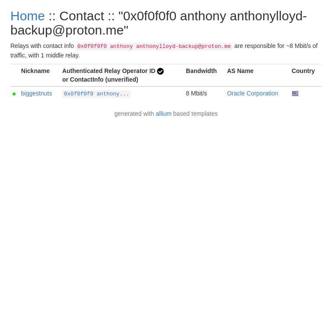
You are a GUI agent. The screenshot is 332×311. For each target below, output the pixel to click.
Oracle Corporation (252, 93)
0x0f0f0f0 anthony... (96, 94)
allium (164, 113)
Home (27, 16)
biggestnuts (36, 93)
